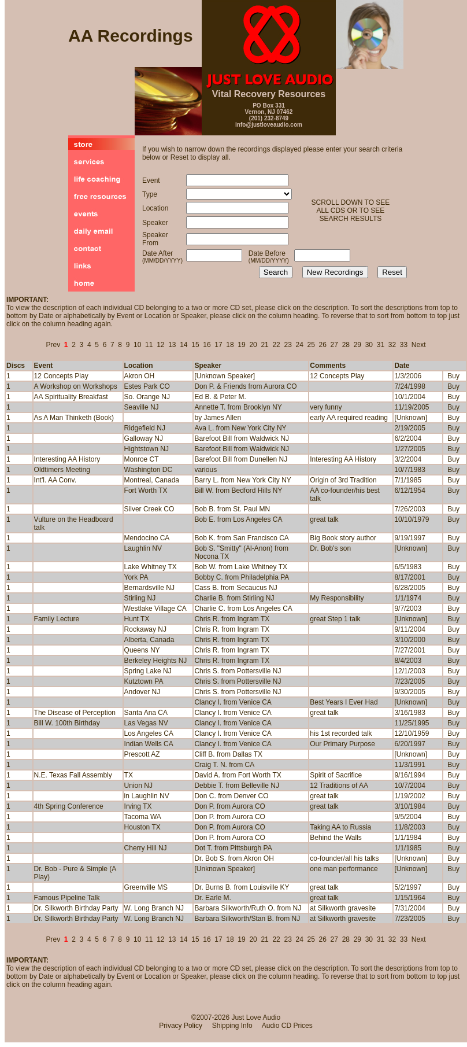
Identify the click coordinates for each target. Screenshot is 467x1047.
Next (419, 345)
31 (380, 345)
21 (264, 345)
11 (149, 345)
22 (276, 345)
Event (43, 366)
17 (218, 345)
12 (160, 345)
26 (323, 345)
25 (311, 345)
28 (346, 345)
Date (401, 366)
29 (357, 345)
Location (138, 366)
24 (299, 345)
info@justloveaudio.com (268, 124)
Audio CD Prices (287, 1026)
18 (229, 345)
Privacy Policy (180, 1026)
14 (183, 345)
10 (137, 345)
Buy (453, 376)
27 (334, 345)
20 (253, 345)
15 (195, 345)
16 (206, 345)
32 (392, 345)
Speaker (207, 366)
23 (287, 345)
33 (403, 345)
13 (172, 345)
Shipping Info (232, 1026)
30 (369, 345)
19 (241, 345)
